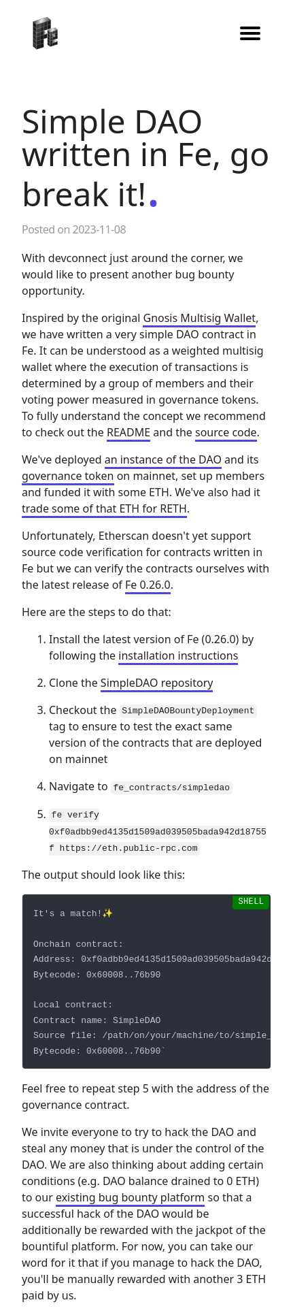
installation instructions (178, 655)
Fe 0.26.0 (148, 584)
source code (226, 432)
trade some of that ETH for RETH (104, 508)
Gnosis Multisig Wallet (199, 317)
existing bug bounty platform (130, 1195)
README (128, 432)
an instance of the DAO (163, 459)
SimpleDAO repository (157, 682)
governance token (68, 475)
